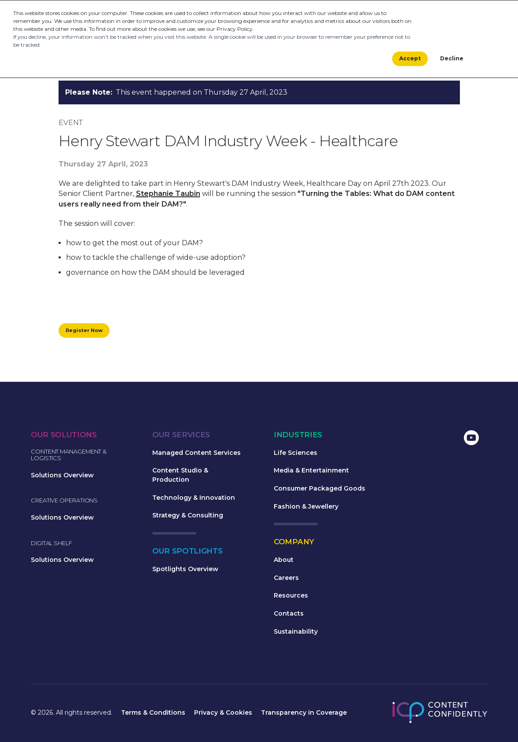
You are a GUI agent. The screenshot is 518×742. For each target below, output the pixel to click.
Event (71, 122)
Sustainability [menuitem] (296, 633)
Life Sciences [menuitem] (295, 454)
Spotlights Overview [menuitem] (185, 570)
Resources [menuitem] (291, 597)
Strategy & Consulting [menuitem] (187, 517)
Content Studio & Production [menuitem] (180, 476)
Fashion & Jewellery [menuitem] (306, 508)
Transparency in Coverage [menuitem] (304, 714)
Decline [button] (451, 59)
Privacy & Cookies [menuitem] (223, 714)
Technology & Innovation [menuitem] (193, 499)
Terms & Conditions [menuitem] (153, 714)
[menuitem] (402, 440)
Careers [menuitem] (286, 579)
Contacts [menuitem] (289, 615)
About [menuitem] (284, 561)
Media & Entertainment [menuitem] (311, 472)
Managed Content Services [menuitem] (196, 454)
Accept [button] (410, 59)
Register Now (86, 331)
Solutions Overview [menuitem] (62, 476)
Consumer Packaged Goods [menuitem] (319, 490)
